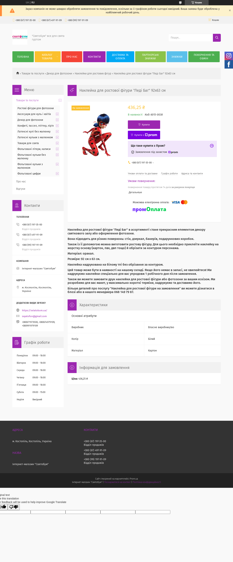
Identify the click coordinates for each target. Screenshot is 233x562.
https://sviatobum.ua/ (34, 310)
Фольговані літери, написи (34, 149)
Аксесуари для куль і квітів (34, 114)
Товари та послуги (33, 73)
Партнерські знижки (150, 56)
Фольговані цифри (29, 173)
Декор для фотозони (59, 73)
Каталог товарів (47, 56)
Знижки (176, 56)
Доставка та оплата (120, 56)
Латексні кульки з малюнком (35, 137)
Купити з (145, 135)
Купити (146, 124)
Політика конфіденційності (147, 482)
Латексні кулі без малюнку (34, 131)
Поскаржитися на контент (117, 482)
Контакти (94, 56)
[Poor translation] (14, 507)
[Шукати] (217, 38)
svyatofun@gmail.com (34, 316)
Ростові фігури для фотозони (35, 108)
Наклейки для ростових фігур (93, 73)
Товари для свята (28, 143)
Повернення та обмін (204, 56)
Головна (23, 56)
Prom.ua (134, 478)
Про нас (71, 56)
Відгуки (20, 188)
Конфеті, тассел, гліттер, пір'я (35, 125)
